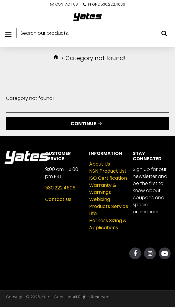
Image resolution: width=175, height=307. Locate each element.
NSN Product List (108, 171)
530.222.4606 (60, 187)
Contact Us (58, 199)
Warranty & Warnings (102, 189)
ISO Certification (108, 178)
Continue (83, 123)
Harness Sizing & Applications (108, 224)
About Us (99, 164)
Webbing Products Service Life (108, 206)
